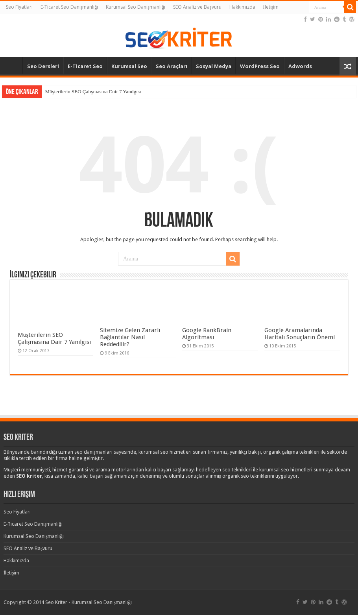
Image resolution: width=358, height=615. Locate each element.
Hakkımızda (242, 7)
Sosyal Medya (213, 66)
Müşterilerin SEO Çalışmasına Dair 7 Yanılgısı (93, 91)
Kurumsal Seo (129, 66)
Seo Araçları (171, 66)
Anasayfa (12, 65)
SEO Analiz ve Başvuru (197, 7)
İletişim (271, 7)
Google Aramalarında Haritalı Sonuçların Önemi (299, 334)
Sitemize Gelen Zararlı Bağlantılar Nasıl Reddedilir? (130, 337)
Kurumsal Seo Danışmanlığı (135, 7)
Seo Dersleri (43, 66)
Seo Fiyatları (19, 7)
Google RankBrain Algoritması (206, 334)
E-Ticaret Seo (85, 66)
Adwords (300, 66)
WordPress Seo (260, 66)
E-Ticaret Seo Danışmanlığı (69, 7)
